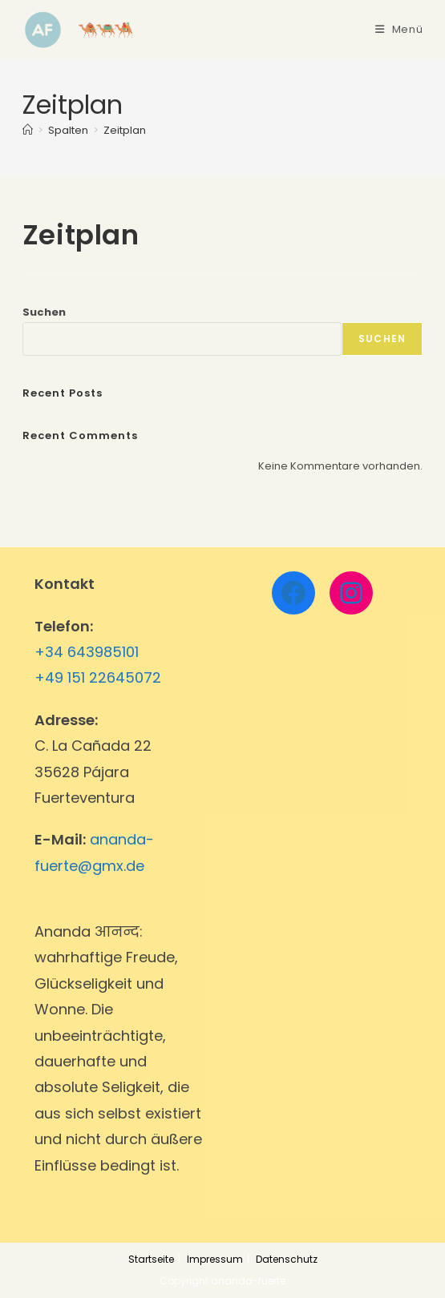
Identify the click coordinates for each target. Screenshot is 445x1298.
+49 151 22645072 (97, 677)
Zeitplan (124, 130)
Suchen (44, 312)
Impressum (215, 1259)
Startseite (151, 1259)
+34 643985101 (86, 652)
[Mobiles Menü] (399, 29)
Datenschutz (287, 1259)
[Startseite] (27, 130)
